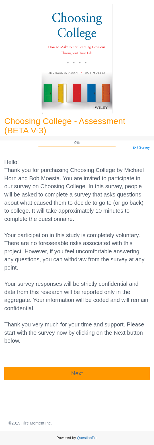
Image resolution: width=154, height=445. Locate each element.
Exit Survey (141, 148)
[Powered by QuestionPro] (87, 438)
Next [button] (77, 373)
